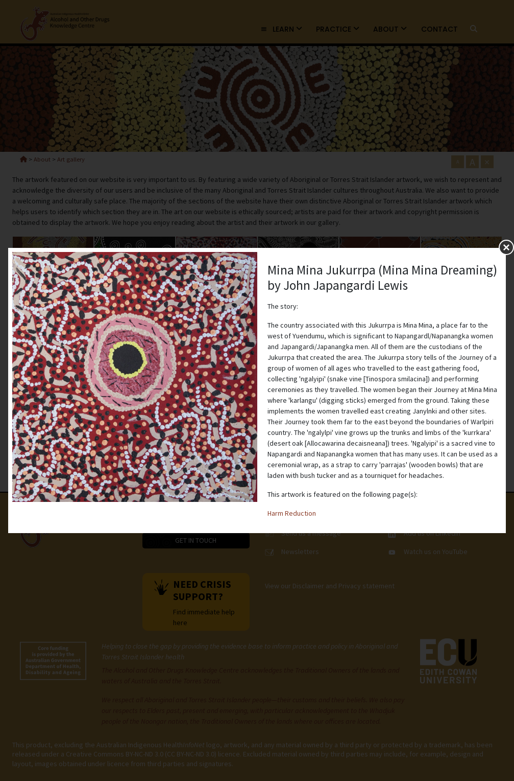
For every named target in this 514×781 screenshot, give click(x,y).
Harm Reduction (291, 513)
